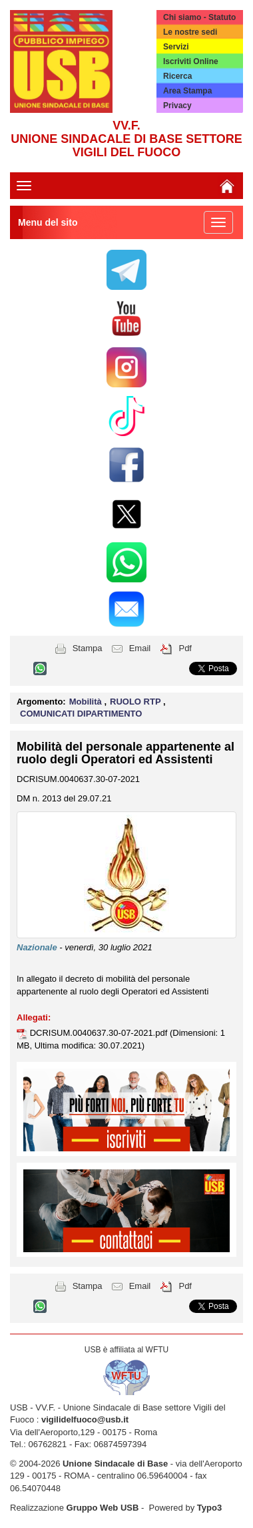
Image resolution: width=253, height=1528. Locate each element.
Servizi (176, 46)
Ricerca (177, 76)
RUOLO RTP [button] (136, 702)
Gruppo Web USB (103, 1508)
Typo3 (209, 1508)
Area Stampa (187, 91)
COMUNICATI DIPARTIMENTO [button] (81, 714)
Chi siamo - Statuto (199, 17)
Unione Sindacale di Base (115, 1464)
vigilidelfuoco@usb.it (84, 1419)
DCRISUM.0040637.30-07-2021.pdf (100, 1033)
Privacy (177, 105)
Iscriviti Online (190, 61)
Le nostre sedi (190, 32)
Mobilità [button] (87, 702)
